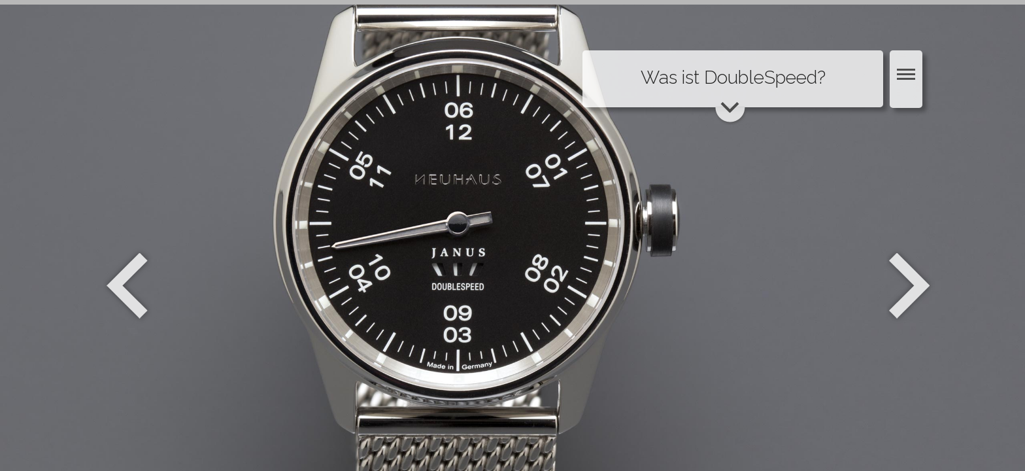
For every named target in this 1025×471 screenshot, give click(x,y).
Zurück (127, 286)
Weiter (910, 286)
